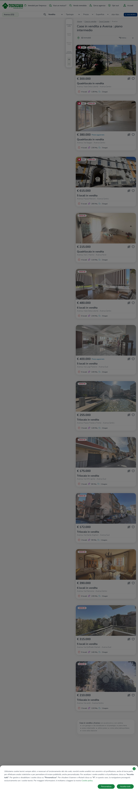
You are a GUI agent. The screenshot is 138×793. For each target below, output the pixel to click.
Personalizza (106, 786)
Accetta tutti (125, 786)
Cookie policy (87, 780)
